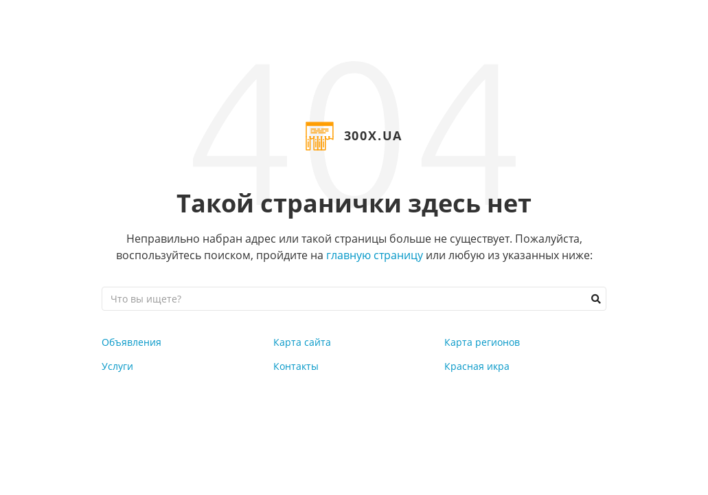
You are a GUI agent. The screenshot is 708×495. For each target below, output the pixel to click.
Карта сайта (302, 342)
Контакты (296, 366)
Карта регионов (482, 342)
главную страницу (374, 255)
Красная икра (477, 366)
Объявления (131, 342)
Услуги (117, 366)
